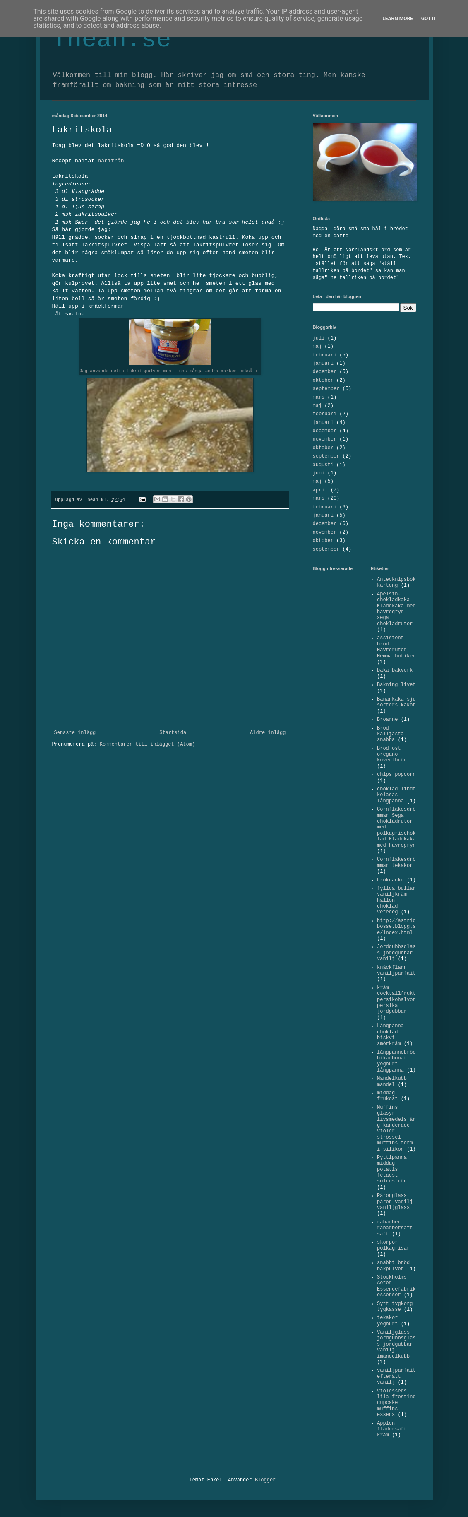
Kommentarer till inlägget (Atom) (147, 744)
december (325, 372)
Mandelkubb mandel (392, 1081)
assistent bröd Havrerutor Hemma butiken (396, 647)
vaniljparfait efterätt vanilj (396, 1376)
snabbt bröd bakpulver (393, 1265)
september (326, 389)
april (320, 490)
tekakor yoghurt (387, 1321)
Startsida (172, 733)
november (325, 439)
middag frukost (387, 1096)
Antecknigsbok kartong (396, 582)
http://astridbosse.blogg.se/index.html (396, 927)
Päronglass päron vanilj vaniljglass (395, 1202)
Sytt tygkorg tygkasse (395, 1306)
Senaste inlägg (75, 733)
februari (325, 355)
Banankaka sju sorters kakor (396, 702)
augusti (323, 465)
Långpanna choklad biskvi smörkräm (390, 1035)
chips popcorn (396, 775)
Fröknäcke (390, 880)
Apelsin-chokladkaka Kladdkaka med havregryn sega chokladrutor (396, 609)
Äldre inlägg (268, 733)
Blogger (265, 1480)
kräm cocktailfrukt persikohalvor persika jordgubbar (396, 1000)
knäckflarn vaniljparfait (396, 970)
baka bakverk (395, 670)
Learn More (397, 19)
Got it (429, 19)
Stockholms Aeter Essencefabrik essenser (396, 1286)
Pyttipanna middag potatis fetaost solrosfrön (392, 1170)
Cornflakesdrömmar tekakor (396, 862)
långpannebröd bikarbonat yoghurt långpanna (396, 1061)
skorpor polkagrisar (393, 1245)
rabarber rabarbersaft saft (395, 1228)
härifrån (111, 161)
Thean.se (111, 40)
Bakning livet (396, 685)
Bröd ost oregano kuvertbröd (392, 754)
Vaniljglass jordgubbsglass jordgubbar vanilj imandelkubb (396, 1344)
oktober (323, 380)
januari (323, 363)
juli (319, 338)
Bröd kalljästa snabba (390, 734)
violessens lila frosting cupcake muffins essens (396, 1403)
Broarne (387, 719)
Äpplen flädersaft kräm (392, 1429)
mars (319, 397)
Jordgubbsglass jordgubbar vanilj (396, 953)
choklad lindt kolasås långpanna (396, 795)
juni (319, 473)
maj (317, 346)
